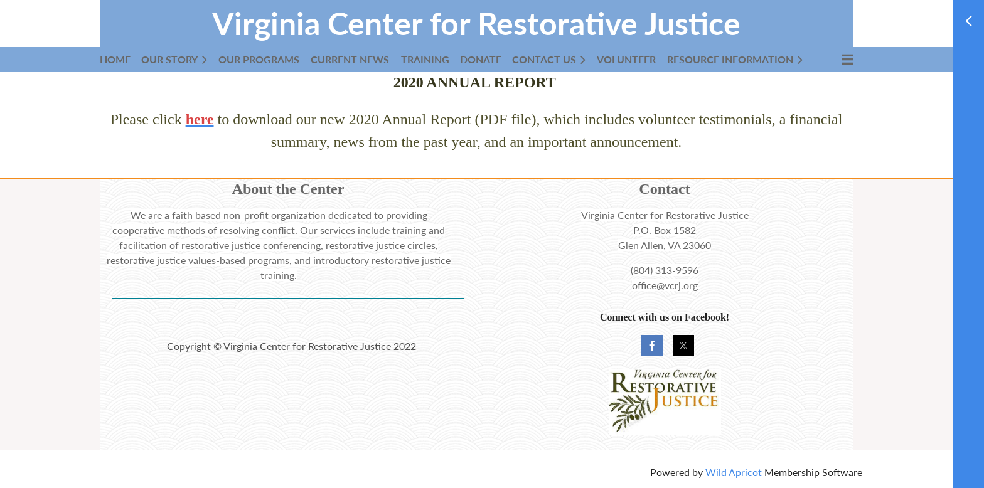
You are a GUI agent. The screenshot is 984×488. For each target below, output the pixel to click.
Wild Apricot (733, 472)
